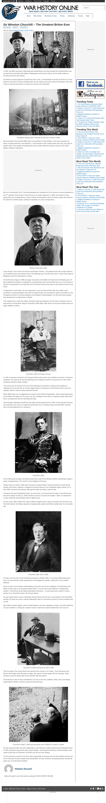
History (62, 16)
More (87, 16)
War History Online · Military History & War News (29, 789)
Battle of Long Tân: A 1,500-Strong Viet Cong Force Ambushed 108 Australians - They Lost (90, 110)
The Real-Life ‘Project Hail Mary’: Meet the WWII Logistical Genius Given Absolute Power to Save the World (90, 124)
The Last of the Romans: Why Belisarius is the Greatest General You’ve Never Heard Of (90, 134)
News (29, 16)
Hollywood (71, 16)
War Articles (38, 16)
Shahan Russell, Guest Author (23, 30)
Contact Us (28, 1)
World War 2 (24, 27)
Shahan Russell (23, 769)
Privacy (53, 1)
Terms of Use (37, 1)
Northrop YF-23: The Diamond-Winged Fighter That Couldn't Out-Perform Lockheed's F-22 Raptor (90, 205)
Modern (15, 27)
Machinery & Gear (51, 16)
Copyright (46, 1)
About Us (20, 1)
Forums (80, 16)
